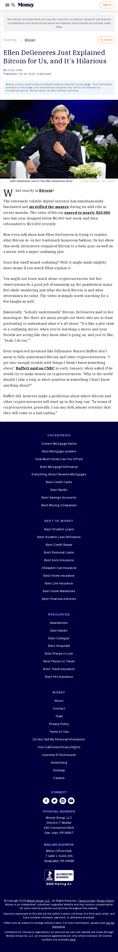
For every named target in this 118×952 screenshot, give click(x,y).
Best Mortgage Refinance (59, 466)
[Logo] (26, 5)
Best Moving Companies (59, 505)
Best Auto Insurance (59, 560)
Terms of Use (59, 731)
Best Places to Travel (59, 661)
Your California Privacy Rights (59, 747)
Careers (59, 778)
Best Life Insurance (59, 583)
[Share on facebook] (46, 800)
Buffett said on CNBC (35, 368)
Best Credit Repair (59, 544)
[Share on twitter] (54, 800)
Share (106, 39)
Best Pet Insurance (59, 676)
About (59, 700)
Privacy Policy (59, 724)
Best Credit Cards (59, 482)
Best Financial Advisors (59, 598)
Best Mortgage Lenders (59, 451)
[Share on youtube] (71, 800)
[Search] (13, 5)
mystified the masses (49, 207)
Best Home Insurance (59, 575)
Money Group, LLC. (39, 900)
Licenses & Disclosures (59, 755)
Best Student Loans (59, 529)
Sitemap (59, 770)
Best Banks (59, 489)
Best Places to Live (59, 653)
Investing (10, 40)
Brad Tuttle (16, 70)
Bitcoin (30, 40)
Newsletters (59, 623)
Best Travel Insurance (59, 669)
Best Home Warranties (59, 591)
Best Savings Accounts (59, 497)
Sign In (107, 4)
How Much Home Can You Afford (59, 459)
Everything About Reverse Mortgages (59, 474)
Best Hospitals (59, 645)
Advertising (59, 762)
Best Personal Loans (59, 552)
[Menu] (7, 5)
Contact (59, 708)
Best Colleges (59, 638)
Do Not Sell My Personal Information (59, 739)
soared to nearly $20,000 (87, 213)
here (73, 939)
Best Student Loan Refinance (59, 537)
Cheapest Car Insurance (59, 568)
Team (59, 716)
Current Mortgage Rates (59, 443)
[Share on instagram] (63, 800)
